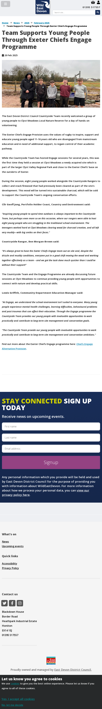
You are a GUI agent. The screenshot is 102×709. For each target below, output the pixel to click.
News (17, 22)
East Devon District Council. (73, 670)
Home (5, 22)
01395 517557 (91, 7)
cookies (15, 683)
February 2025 (41, 22)
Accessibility (9, 563)
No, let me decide (12, 705)
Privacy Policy (10, 568)
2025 (26, 22)
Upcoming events (13, 546)
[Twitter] (4, 603)
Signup (51, 462)
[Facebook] (12, 603)
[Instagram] (20, 603)
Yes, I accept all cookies (18, 699)
